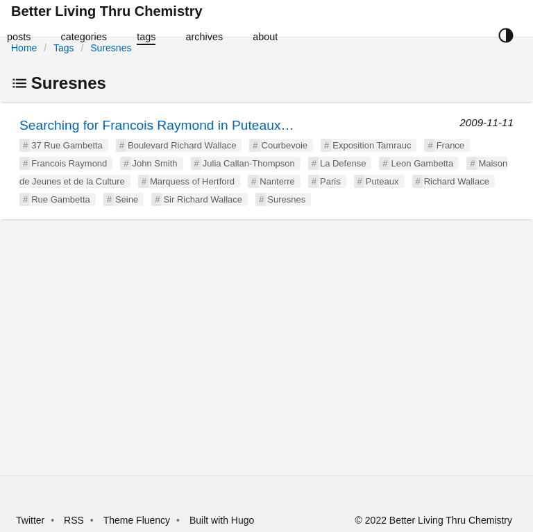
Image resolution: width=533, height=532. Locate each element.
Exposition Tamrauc (371, 145)
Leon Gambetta (422, 163)
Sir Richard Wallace (202, 199)
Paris (330, 181)
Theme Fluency (138, 520)
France (450, 145)
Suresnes (110, 47)
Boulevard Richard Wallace (182, 145)
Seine (126, 199)
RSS (74, 520)
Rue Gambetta (60, 199)
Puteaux (382, 181)
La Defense (343, 163)
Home (24, 47)
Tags (63, 47)
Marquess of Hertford (192, 181)
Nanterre (277, 181)
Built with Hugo (221, 520)
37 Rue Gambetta (67, 145)
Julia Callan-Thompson (249, 163)
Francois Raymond (69, 163)
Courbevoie (285, 145)
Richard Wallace (456, 181)
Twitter (30, 520)
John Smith (155, 163)
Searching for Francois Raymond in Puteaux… (156, 125)
